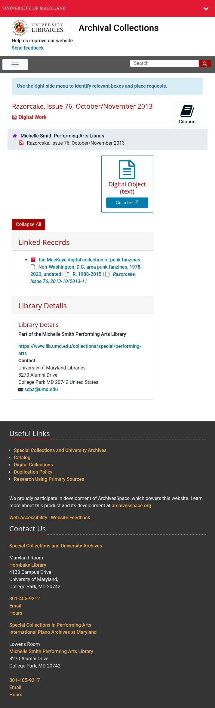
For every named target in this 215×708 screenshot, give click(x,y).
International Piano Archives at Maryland (53, 632)
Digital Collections (33, 465)
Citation (187, 114)
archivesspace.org (131, 505)
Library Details (42, 305)
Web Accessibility (28, 517)
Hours (15, 613)
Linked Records (43, 242)
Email (15, 606)
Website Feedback (70, 517)
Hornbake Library (27, 565)
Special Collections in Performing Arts (50, 625)
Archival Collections (118, 28)
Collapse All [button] (28, 224)
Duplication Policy (33, 472)
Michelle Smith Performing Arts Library (62, 136)
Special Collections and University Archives (60, 450)
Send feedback (28, 48)
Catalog (22, 457)
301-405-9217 (24, 680)
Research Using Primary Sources (49, 479)
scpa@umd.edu (41, 389)
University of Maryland (34, 8)
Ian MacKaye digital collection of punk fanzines (89, 260)
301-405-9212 (24, 598)
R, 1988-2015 (87, 274)
